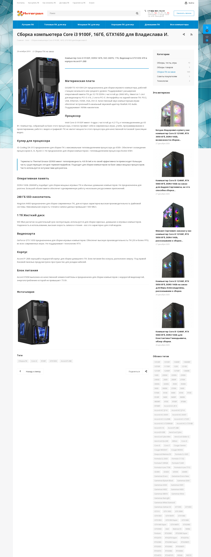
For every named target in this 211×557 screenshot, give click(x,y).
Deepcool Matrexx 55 (162, 454)
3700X (173, 388)
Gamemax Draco (161, 476)
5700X (156, 393)
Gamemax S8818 (160, 494)
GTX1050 (157, 516)
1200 (176, 366)
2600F (173, 379)
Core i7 (167, 445)
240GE (156, 379)
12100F (157, 371)
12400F (167, 371)
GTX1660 (185, 520)
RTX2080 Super (171, 542)
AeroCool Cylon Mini (162, 437)
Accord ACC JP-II (170, 406)
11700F (167, 366)
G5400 (157, 472)
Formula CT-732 (178, 458)
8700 (181, 393)
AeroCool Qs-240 (161, 441)
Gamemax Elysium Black (163, 480)
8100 (165, 393)
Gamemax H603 (177, 489)
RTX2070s (185, 538)
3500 (175, 384)
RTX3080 (168, 551)
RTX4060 (179, 551)
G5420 (166, 472)
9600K (182, 397)
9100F (43, 361)
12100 (184, 366)
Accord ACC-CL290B (162, 419)
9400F (173, 397)
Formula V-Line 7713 (182, 467)
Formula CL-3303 (161, 458)
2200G (174, 375)
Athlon (174, 441)
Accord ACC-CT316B (185, 423)
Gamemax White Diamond (164, 502)
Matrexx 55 (177, 529)
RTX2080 (157, 542)
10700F (157, 366)
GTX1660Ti (175, 524)
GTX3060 (157, 529)
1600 (156, 375)
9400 (165, 397)
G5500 (175, 472)
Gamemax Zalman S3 (162, 507)
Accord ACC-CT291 (181, 419)
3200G (166, 384)
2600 (165, 379)
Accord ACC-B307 (179, 415)
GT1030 (178, 507)
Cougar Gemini (180, 445)
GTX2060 (186, 524)
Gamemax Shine (178, 494)
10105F (167, 362)
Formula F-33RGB (161, 463)
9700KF (157, 406)
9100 (189, 393)
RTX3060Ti (180, 546)
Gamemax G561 (183, 480)
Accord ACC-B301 (161, 415)
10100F (157, 362)
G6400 (184, 472)
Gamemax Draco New (180, 476)
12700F (177, 371)
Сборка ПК (23, 361)
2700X (182, 379)
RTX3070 (157, 551)
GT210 (157, 511)
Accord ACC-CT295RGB (163, 423)
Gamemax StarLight (162, 498)
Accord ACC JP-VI (178, 410)
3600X (164, 388)
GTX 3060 (179, 511)
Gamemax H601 (177, 485)
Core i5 (157, 445)
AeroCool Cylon (175, 432)
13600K (186, 371)
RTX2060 (168, 533)
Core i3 (34, 361)
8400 (173, 393)
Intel (167, 529)
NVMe (188, 529)
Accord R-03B (159, 432)
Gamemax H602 (160, 489)
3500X (183, 384)
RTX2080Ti (185, 542)
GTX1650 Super (172, 520)
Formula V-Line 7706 (162, 467)
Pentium (157, 533)
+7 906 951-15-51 (156, 11)
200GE (164, 375)
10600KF (187, 362)
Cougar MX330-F (160, 450)
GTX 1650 (167, 511)
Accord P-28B (66, 361)
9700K (183, 401)
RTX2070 (157, 538)
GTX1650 (53, 361)
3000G (157, 384)
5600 (182, 388)
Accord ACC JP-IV (160, 410)
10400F (177, 362)
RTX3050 (157, 546)
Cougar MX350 (177, 450)
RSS (191, 34)
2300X (183, 375)
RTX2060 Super (181, 533)
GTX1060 (181, 516)
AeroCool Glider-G (181, 437)
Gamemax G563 (160, 485)
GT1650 (188, 507)
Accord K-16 (159, 428)
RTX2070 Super (171, 538)
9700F (174, 401)
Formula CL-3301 (181, 454)
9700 (166, 401)
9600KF (157, 401)
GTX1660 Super (160, 524)
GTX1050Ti (170, 516)
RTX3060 (168, 546)
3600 (156, 388)
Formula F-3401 (178, 463)
